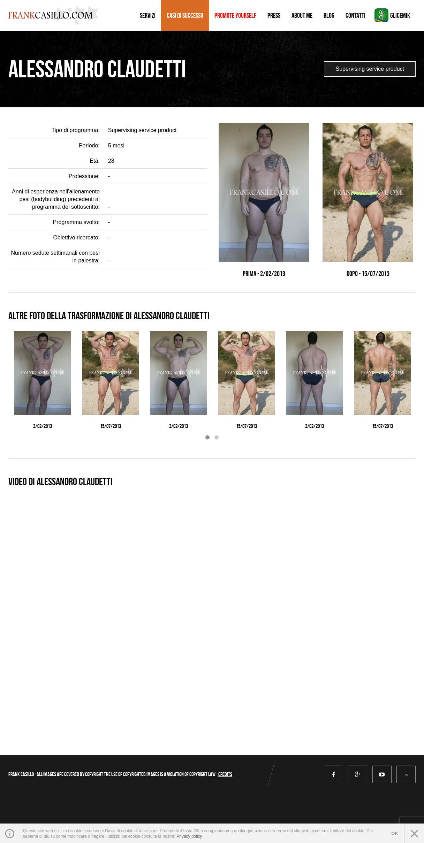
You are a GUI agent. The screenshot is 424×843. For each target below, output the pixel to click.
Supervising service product (369, 69)
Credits (225, 774)
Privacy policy (189, 836)
